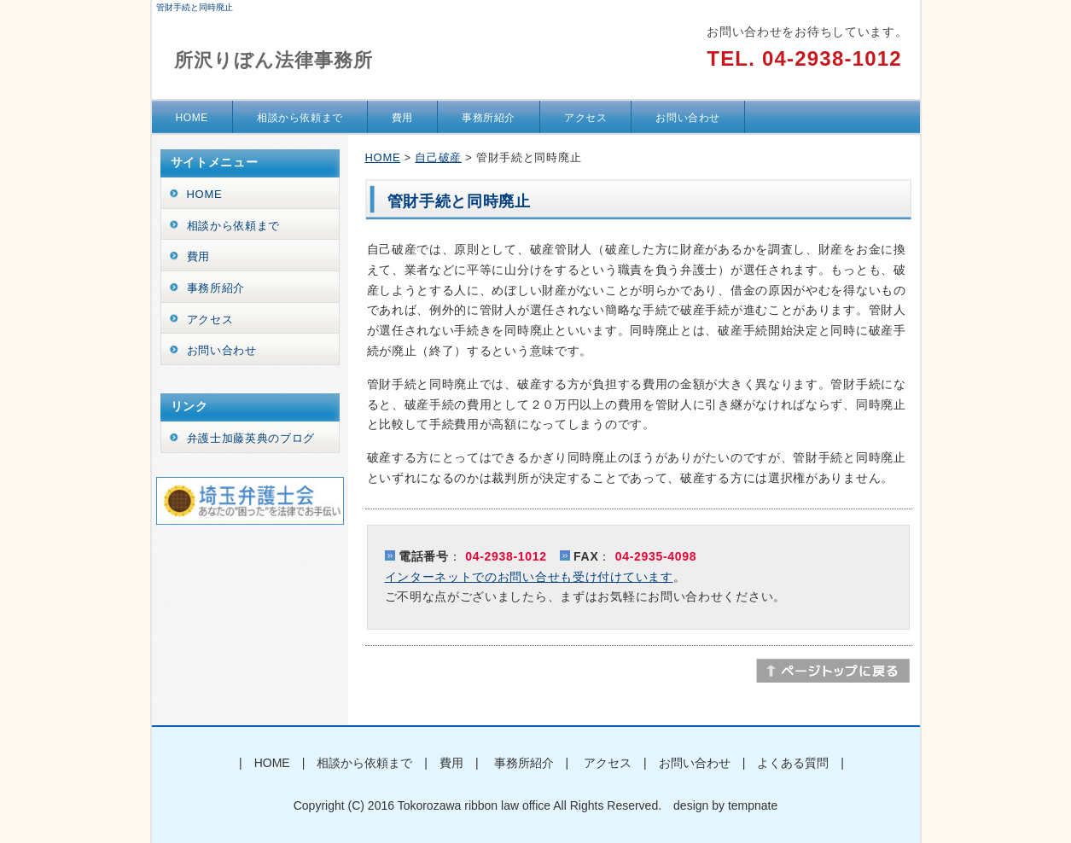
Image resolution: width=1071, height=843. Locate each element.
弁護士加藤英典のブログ (251, 438)
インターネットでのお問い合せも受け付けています (529, 577)
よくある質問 (793, 763)
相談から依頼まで (300, 118)
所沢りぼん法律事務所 (274, 60)
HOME (192, 118)
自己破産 (438, 157)
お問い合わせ (687, 118)
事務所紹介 (488, 118)
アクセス (585, 118)
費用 (402, 118)
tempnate (752, 805)
